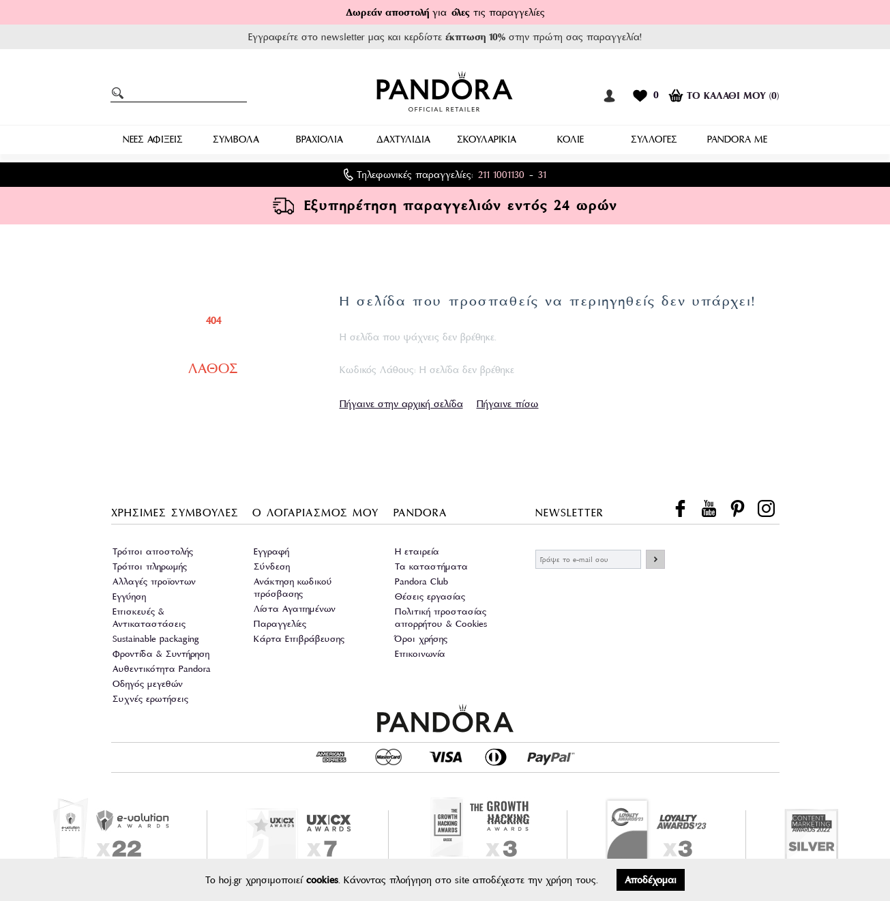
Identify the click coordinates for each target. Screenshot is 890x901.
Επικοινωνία (420, 654)
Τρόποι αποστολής (153, 551)
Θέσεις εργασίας (430, 596)
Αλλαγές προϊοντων (154, 581)
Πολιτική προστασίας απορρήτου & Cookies (441, 618)
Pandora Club (421, 581)
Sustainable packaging (156, 639)
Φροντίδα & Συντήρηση (161, 654)
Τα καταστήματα (431, 566)
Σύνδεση (272, 566)
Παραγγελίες (280, 624)
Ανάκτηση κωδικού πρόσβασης (293, 588)
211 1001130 (501, 174)
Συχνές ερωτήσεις (150, 699)
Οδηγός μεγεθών (148, 684)
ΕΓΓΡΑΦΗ (655, 559)
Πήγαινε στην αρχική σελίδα (401, 404)
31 (542, 174)
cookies (322, 880)
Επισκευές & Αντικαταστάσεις (149, 618)
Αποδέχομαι (651, 880)
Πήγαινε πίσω (508, 404)
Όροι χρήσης (421, 639)
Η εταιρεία (417, 551)
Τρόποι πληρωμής (150, 566)
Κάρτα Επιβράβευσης (299, 639)
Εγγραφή (271, 551)
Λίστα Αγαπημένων (295, 609)
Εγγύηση (129, 596)
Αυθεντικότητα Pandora (162, 669)
